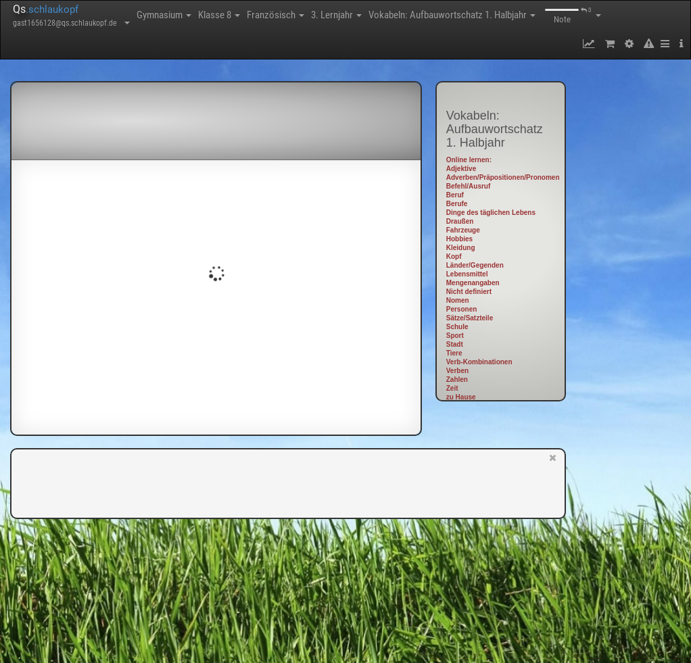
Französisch (275, 15)
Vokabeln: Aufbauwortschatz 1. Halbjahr (451, 15)
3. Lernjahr (336, 15)
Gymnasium (164, 15)
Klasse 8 (219, 15)
